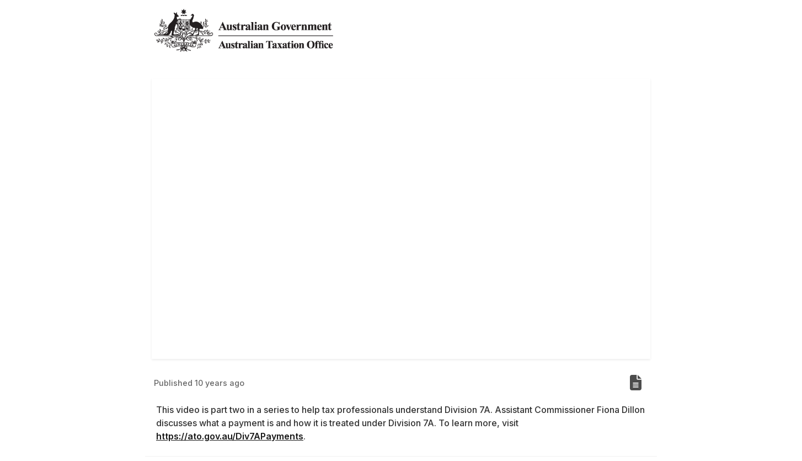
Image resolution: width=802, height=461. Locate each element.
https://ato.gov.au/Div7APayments (229, 436)
